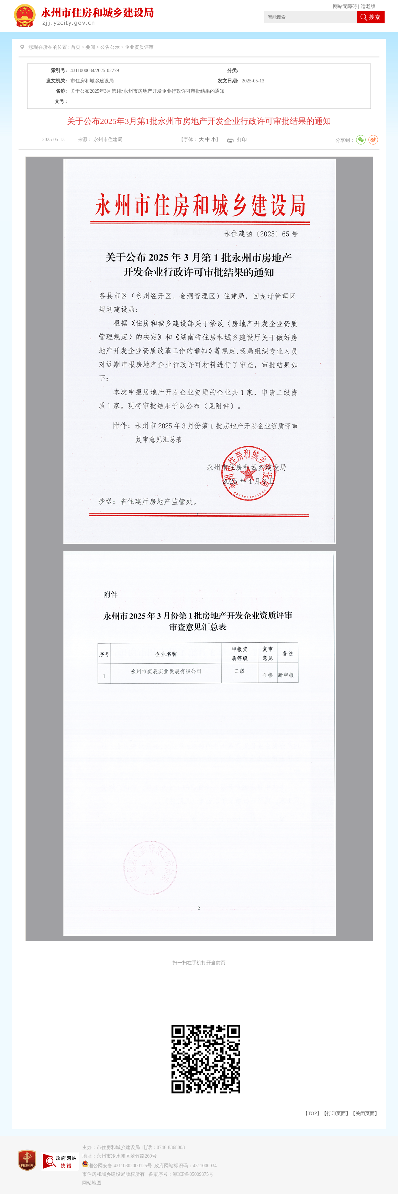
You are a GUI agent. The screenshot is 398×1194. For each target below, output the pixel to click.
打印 (242, 139)
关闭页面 (365, 1113)
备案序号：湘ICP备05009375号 (181, 1174)
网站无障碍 (345, 6)
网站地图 (91, 1182)
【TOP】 (312, 1113)
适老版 (368, 6)
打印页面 (336, 1113)
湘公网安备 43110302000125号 (117, 1165)
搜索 (374, 17)
